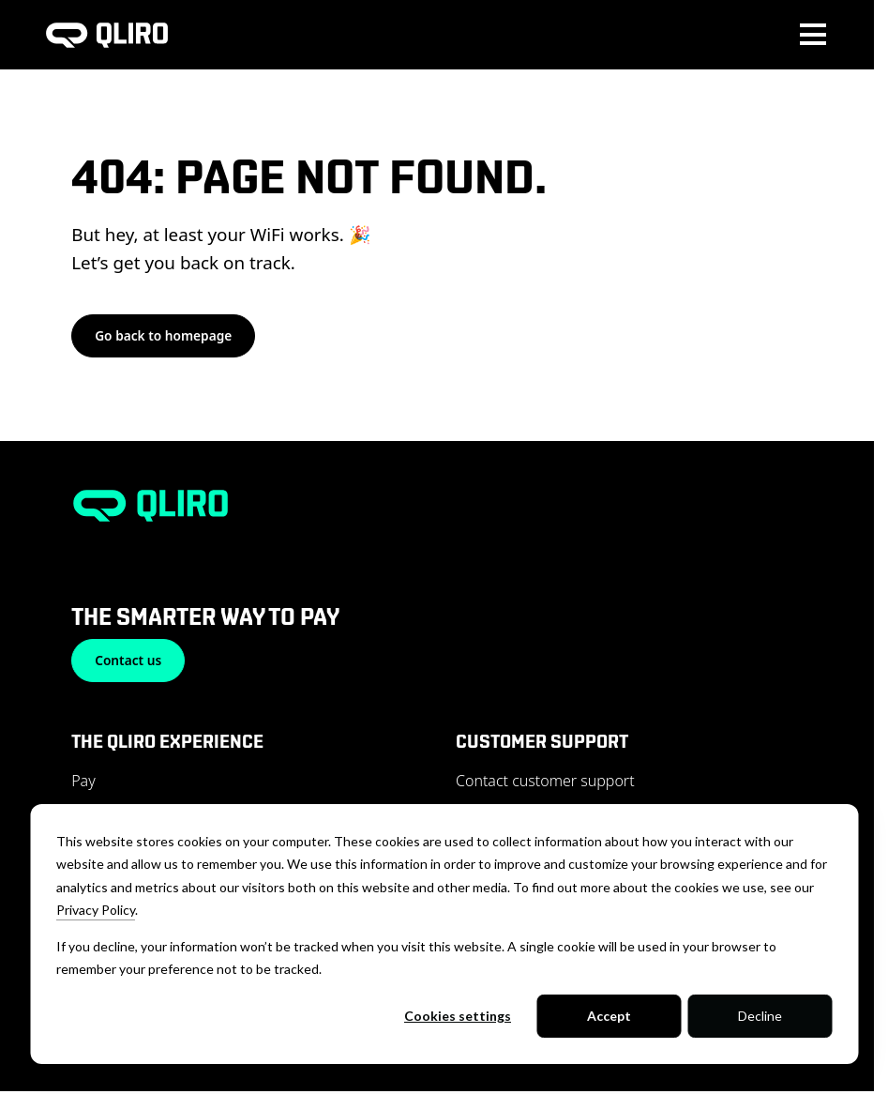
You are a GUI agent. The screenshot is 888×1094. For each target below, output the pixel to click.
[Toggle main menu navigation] (813, 35)
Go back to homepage (163, 335)
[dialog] (444, 934)
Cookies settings (457, 1016)
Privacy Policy (95, 910)
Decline (760, 1016)
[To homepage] (107, 35)
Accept (609, 1016)
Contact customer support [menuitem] (545, 780)
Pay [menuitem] (83, 780)
